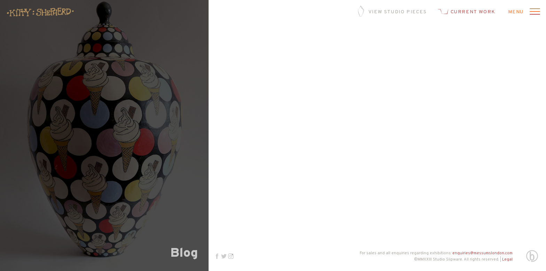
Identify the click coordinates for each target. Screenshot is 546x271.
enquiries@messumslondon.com (482, 253)
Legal (507, 259)
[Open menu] (534, 12)
